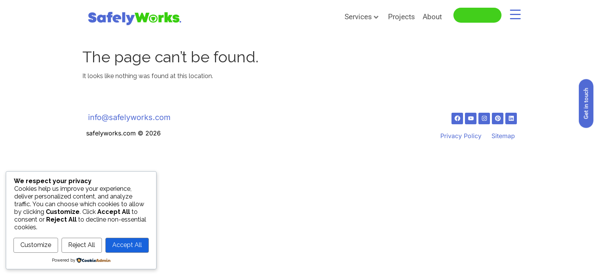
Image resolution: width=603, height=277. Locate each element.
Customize (35, 245)
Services (361, 16)
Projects (401, 16)
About (432, 16)
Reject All (81, 245)
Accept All (127, 245)
